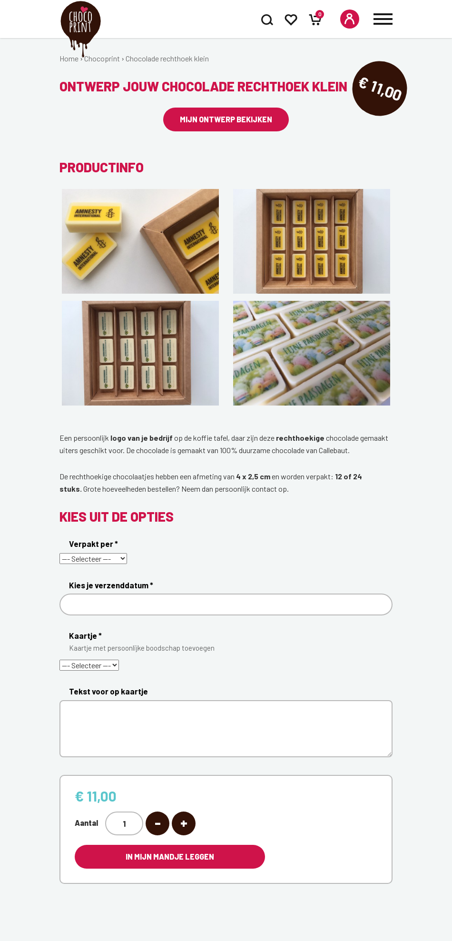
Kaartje (231, 644)
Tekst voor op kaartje (108, 691)
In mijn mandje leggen (170, 856)
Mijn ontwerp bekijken (226, 119)
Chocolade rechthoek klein (167, 58)
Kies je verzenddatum (111, 585)
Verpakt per (93, 543)
